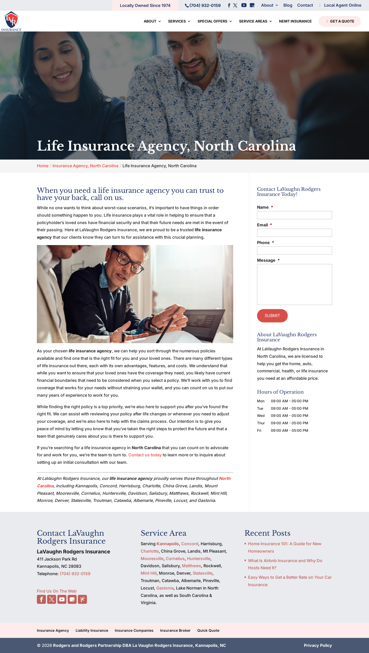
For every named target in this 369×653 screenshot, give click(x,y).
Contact (305, 5)
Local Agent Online (339, 5)
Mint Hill (149, 573)
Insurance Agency (53, 630)
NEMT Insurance (295, 21)
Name (265, 207)
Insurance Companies (134, 630)
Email (264, 224)
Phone (265, 242)
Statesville (202, 573)
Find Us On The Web (57, 591)
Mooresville (152, 558)
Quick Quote (208, 630)
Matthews (191, 565)
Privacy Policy (318, 645)
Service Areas (253, 21)
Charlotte (150, 551)
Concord (189, 543)
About (267, 5)
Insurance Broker (175, 630)
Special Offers (212, 21)
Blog (287, 5)
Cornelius (175, 558)
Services (177, 21)
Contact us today (145, 454)
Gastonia (165, 588)
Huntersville (198, 558)
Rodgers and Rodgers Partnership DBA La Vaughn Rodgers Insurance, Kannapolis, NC (139, 645)
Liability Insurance (92, 630)
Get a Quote (339, 21)
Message (268, 260)
